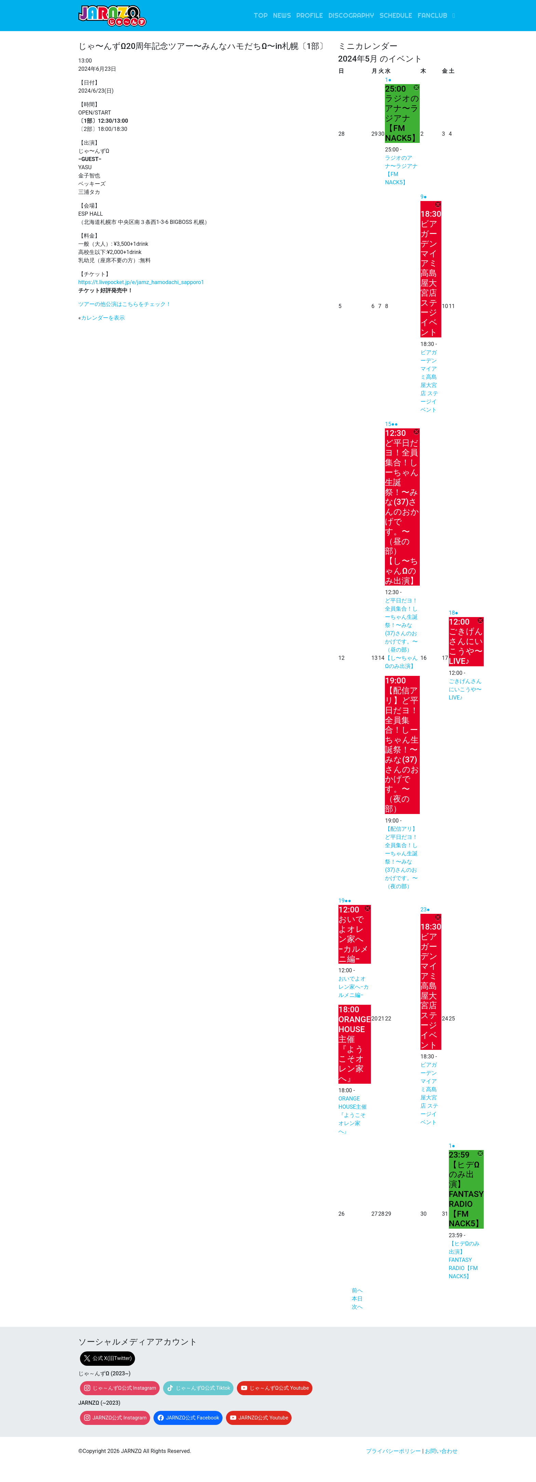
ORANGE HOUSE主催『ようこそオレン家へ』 (352, 1115)
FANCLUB (432, 15)
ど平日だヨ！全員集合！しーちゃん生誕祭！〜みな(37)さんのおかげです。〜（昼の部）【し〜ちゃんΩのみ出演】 (401, 633)
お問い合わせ (441, 1451)
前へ (357, 1290)
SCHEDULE (395, 15)
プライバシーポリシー (393, 1451)
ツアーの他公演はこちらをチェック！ (124, 304)
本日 (357, 1298)
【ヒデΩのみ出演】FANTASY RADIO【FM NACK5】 (464, 1260)
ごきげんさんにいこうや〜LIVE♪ (465, 689)
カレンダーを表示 (103, 318)
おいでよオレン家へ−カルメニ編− (353, 986)
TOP (261, 15)
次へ (357, 1307)
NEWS (282, 15)
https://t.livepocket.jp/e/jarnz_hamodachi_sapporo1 (141, 282)
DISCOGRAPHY (351, 15)
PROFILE (309, 15)
